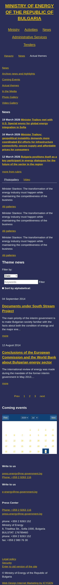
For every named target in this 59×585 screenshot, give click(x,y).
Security (7, 562)
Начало (8, 55)
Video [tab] (26, 179)
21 (22, 446)
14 (22, 440)
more (5, 335)
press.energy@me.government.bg (22, 473)
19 (6, 446)
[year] (24, 417)
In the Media (9, 91)
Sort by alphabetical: (18, 288)
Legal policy (9, 559)
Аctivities (31, 29)
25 (53, 446)
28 (22, 451)
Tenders (29, 45)
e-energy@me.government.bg (19, 491)
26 (6, 451)
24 (46, 446)
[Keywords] (21, 282)
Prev (17, 396)
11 (53, 435)
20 (14, 446)
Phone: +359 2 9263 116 (16, 477)
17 (46, 440)
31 (46, 451)
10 (46, 435)
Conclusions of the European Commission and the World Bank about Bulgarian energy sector (29, 357)
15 (30, 440)
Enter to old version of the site (19, 566)
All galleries (9, 206)
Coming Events (11, 79)
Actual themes (10, 85)
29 (30, 451)
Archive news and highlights (18, 73)
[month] (34, 417)
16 (38, 440)
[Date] (11, 276)
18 (53, 440)
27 (14, 451)
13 (14, 440)
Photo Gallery (10, 97)
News (47, 29)
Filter (42, 282)
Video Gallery (10, 102)
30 (38, 451)
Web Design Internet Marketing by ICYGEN (27, 583)
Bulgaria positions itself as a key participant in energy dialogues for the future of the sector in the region (29, 160)
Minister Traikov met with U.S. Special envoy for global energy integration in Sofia (27, 123)
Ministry (14, 29)
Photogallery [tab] (11, 179)
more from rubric (12, 171)
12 (6, 440)
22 (30, 446)
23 (38, 446)
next (42, 396)
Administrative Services (29, 37)
